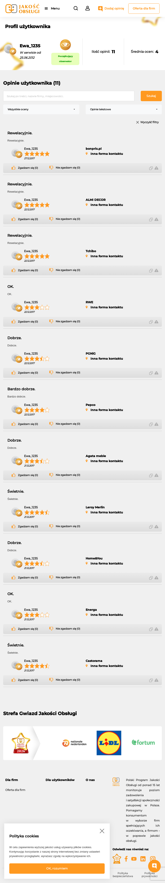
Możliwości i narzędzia (20, 793)
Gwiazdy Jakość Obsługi (22, 803)
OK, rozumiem (57, 868)
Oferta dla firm (144, 8)
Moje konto (53, 787)
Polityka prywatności (149, 875)
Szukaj (151, 96)
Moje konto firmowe (19, 808)
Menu (55, 8)
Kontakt (91, 793)
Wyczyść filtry (149, 122)
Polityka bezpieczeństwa (123, 875)
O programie (94, 787)
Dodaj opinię (114, 8)
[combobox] (41, 109)
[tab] (22, 780)
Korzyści (10, 798)
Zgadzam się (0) (28, 167)
